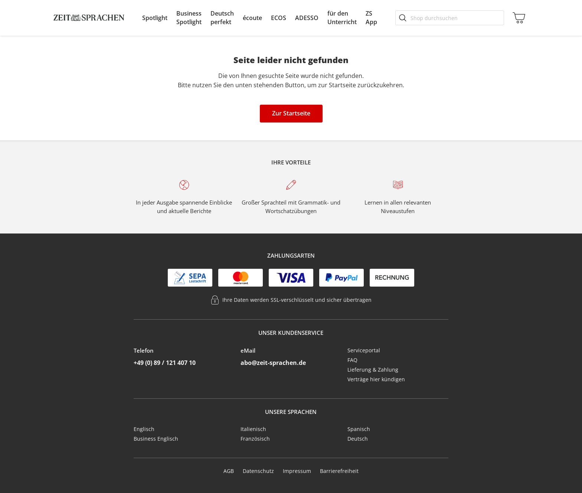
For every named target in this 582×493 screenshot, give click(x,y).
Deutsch (357, 438)
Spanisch (358, 428)
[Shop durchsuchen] (449, 17)
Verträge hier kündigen (376, 379)
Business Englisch (156, 438)
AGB (228, 470)
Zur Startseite (291, 113)
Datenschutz (258, 470)
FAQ (352, 359)
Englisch (144, 428)
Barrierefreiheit (339, 470)
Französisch (255, 438)
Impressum (297, 470)
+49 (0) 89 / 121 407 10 (165, 363)
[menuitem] (155, 18)
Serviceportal (363, 350)
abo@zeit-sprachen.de (273, 363)
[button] (155, 18)
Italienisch (253, 428)
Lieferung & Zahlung (372, 369)
